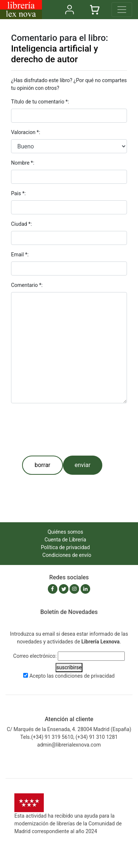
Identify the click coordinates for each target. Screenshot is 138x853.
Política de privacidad (65, 547)
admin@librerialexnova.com (69, 745)
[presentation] (67, 429)
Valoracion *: (25, 132)
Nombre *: (22, 163)
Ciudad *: (21, 224)
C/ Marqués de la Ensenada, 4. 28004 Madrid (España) (69, 729)
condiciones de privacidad (84, 676)
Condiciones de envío (66, 555)
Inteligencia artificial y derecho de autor (54, 53)
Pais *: (18, 193)
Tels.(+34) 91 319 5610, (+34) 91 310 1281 (69, 737)
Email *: (20, 254)
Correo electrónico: (35, 656)
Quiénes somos (65, 532)
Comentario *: (27, 285)
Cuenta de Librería (65, 540)
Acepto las (72, 676)
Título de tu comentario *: (40, 102)
